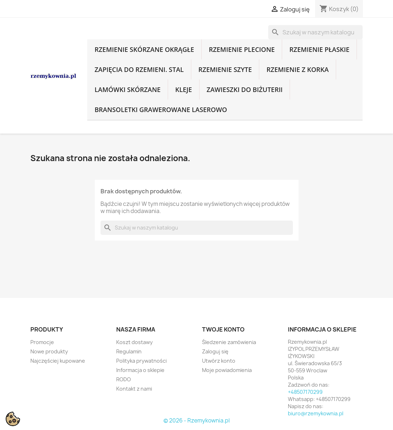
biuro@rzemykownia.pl (315, 413)
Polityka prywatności (141, 360)
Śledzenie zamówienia (229, 342)
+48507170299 (305, 391)
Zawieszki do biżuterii (245, 89)
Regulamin (129, 351)
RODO (123, 379)
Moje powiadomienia (227, 370)
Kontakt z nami (134, 388)
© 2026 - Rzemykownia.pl (196, 420)
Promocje (42, 342)
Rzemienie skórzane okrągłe (144, 49)
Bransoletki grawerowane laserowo (160, 109)
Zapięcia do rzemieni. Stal (138, 69)
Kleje (183, 89)
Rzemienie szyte (225, 69)
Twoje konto (223, 329)
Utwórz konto (218, 360)
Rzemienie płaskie (319, 49)
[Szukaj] (315, 32)
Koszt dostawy (134, 342)
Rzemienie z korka (297, 69)
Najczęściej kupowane (57, 360)
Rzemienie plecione (242, 49)
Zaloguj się (215, 351)
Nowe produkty (49, 351)
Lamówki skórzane (127, 89)
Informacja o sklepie (140, 370)
